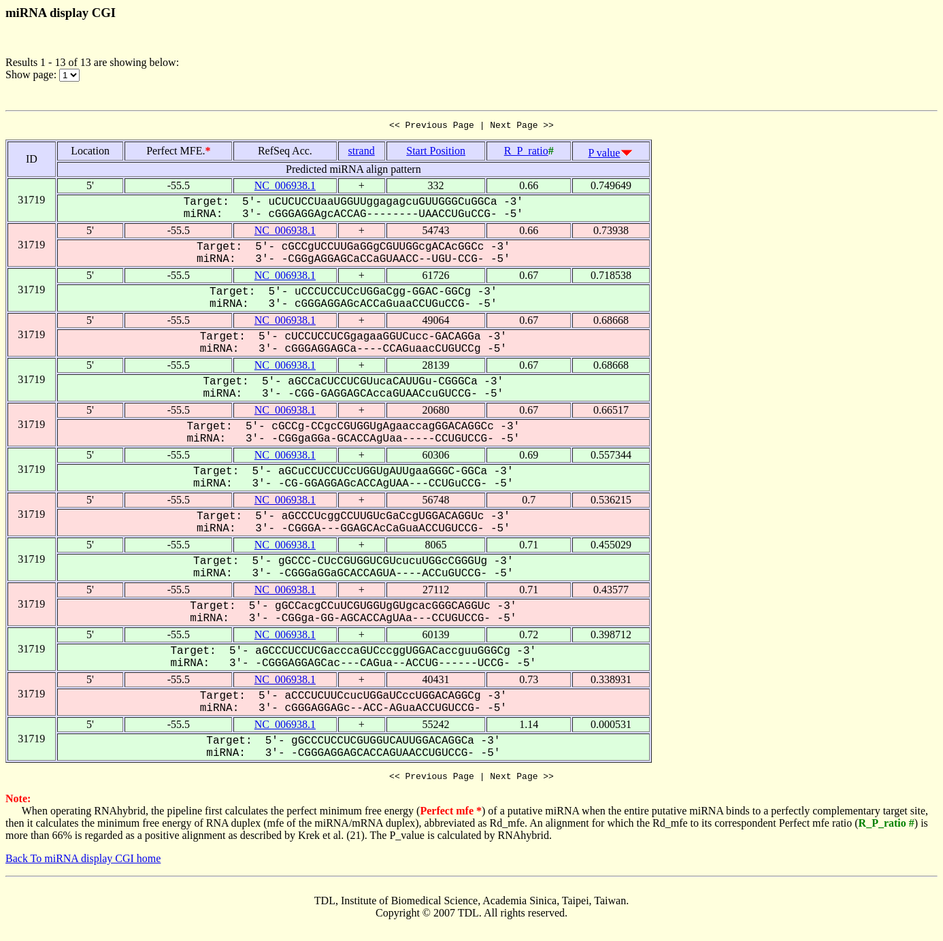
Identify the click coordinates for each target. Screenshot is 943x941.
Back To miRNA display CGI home (83, 862)
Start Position (435, 153)
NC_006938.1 (285, 187)
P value (605, 155)
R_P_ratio (526, 153)
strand (361, 153)
